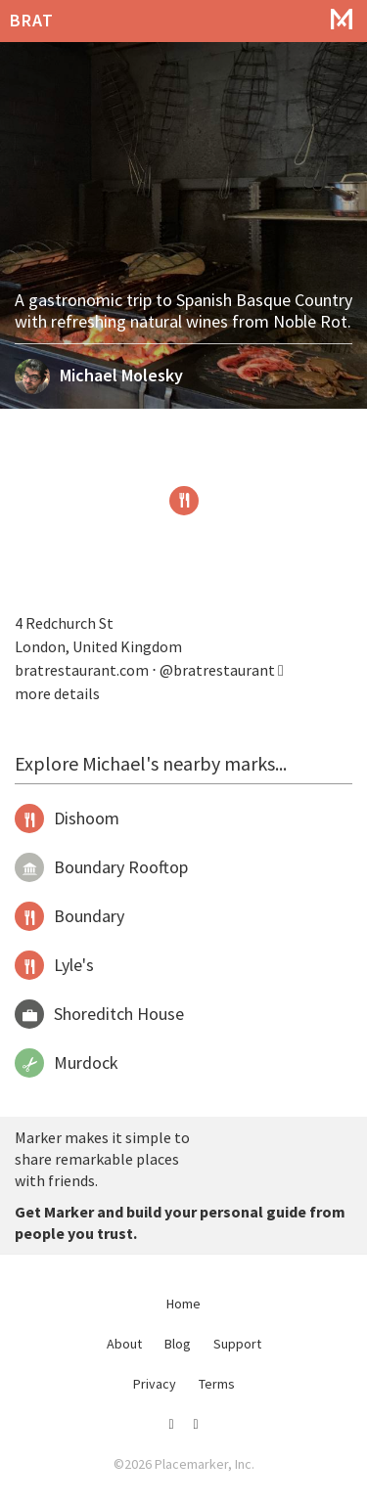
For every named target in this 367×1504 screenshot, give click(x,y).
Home (183, 1303)
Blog (177, 1343)
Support (237, 1343)
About (124, 1343)
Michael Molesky (121, 375)
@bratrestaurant (222, 670)
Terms (217, 1384)
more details (57, 693)
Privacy (154, 1384)
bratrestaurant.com (82, 670)
